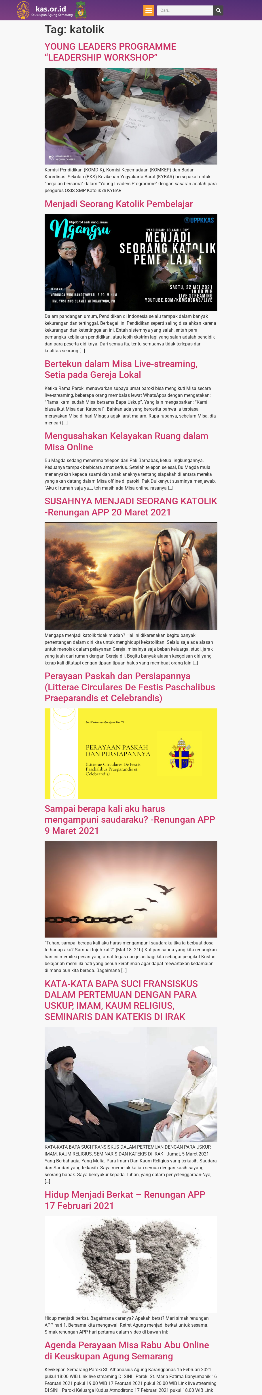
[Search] (218, 10)
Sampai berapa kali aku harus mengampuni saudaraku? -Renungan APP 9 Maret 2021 (130, 819)
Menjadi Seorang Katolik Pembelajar (119, 203)
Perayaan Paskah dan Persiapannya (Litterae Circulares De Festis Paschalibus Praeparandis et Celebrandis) (130, 687)
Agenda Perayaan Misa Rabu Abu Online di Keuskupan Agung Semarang (127, 1350)
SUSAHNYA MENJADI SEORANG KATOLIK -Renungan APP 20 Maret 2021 (131, 506)
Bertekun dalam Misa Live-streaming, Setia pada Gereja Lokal (121, 369)
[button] (148, 10)
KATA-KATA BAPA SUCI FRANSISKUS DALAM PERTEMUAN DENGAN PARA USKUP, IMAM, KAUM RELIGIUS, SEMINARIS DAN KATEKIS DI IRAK (121, 1000)
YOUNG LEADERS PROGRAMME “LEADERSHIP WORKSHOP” (110, 52)
